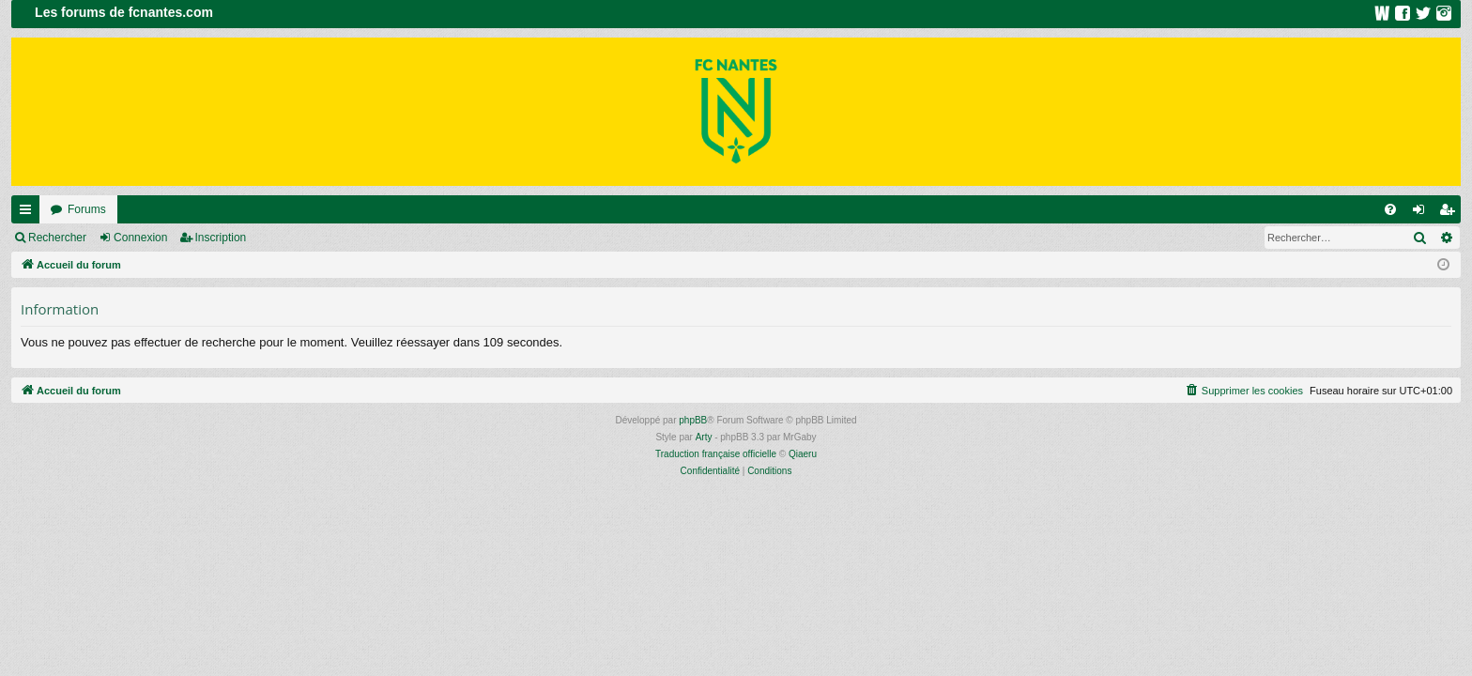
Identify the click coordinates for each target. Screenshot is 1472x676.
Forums (87, 209)
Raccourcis (29, 213)
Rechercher (57, 237)
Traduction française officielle (715, 454)
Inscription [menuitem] (1451, 213)
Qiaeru (803, 454)
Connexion (140, 237)
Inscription (221, 237)
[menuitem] (1390, 209)
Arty (704, 437)
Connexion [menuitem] (1423, 213)
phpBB (693, 420)
